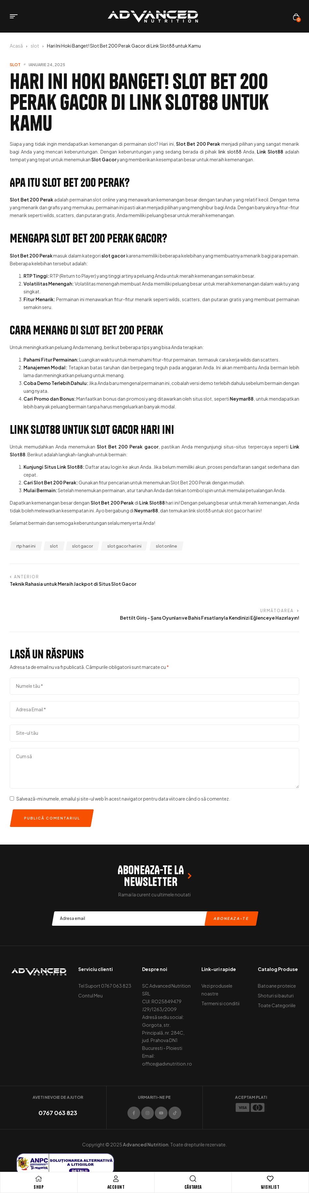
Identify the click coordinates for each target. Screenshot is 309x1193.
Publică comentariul (52, 792)
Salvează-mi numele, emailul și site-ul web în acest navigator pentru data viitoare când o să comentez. (123, 772)
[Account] (115, 1178)
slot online (166, 546)
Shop (39, 1187)
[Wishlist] (270, 1178)
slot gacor (82, 546)
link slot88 (230, 152)
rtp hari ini (26, 546)
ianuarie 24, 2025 (47, 64)
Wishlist (270, 1187)
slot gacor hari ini (124, 546)
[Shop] (39, 1178)
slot (35, 46)
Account (116, 1187)
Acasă (16, 46)
